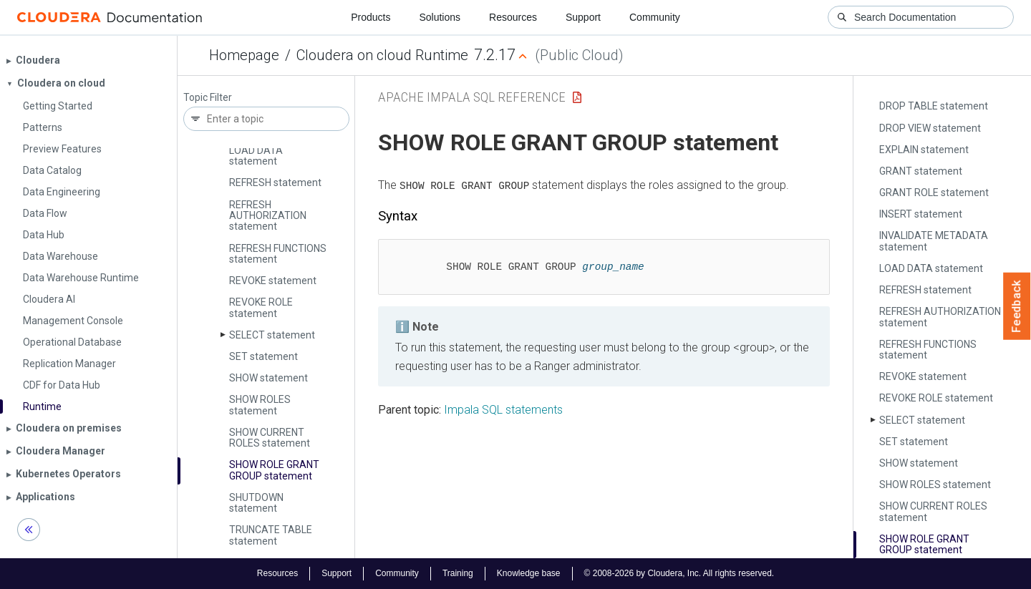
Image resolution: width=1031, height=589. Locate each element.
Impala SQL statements (503, 410)
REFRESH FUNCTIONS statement (277, 254)
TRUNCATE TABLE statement (270, 535)
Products (370, 17)
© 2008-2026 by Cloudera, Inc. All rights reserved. (679, 573)
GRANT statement (920, 171)
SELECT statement (272, 335)
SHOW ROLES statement (260, 405)
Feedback (1017, 306)
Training (457, 573)
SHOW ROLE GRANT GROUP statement (274, 470)
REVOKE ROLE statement (261, 307)
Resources (513, 17)
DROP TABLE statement (933, 106)
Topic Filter (207, 97)
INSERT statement (920, 214)
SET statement (263, 356)
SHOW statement (268, 378)
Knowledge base (529, 573)
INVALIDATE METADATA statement (933, 241)
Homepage (244, 55)
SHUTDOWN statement (256, 503)
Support (583, 17)
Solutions (439, 17)
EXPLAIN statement (924, 149)
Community (654, 17)
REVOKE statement (272, 280)
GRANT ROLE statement (934, 192)
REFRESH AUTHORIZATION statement (267, 216)
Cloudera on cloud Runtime (382, 55)
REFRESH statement (275, 182)
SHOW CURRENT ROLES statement (269, 438)
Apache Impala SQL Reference (472, 97)
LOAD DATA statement (256, 156)
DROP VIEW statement (930, 128)
